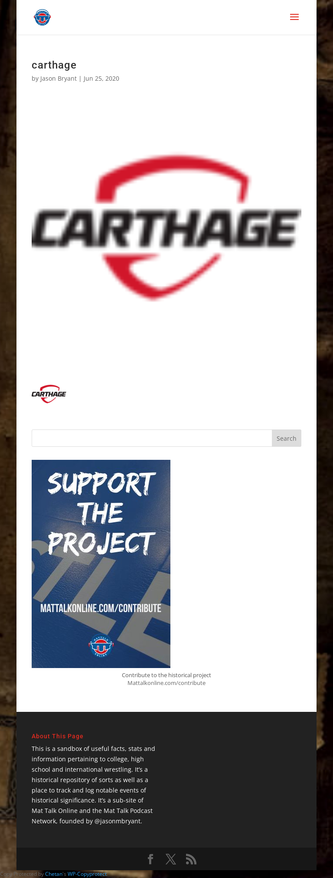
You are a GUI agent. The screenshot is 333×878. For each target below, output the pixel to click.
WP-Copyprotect (87, 874)
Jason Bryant (58, 78)
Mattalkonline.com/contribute (166, 683)
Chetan (53, 874)
